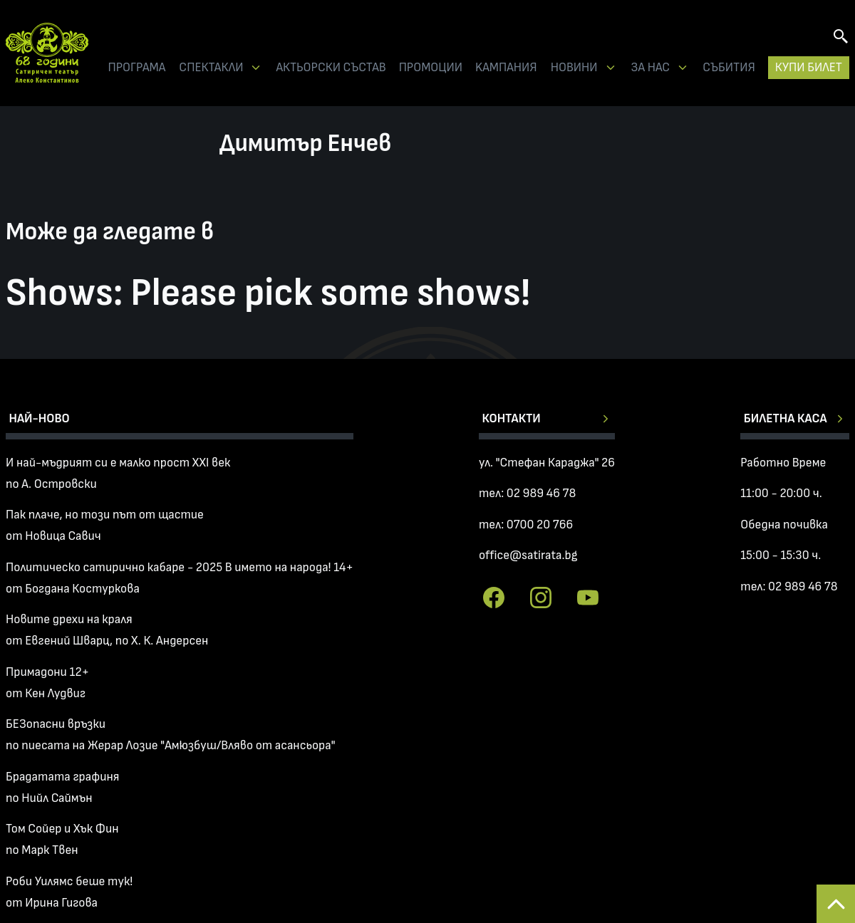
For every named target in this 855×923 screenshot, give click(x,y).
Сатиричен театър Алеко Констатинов (47, 53)
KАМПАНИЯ (506, 67)
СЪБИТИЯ (729, 67)
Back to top (836, 904)
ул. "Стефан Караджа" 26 (547, 462)
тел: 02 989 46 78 (527, 493)
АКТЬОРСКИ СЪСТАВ (330, 67)
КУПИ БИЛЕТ (808, 67)
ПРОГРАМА (136, 67)
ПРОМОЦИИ (430, 67)
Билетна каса (785, 418)
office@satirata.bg (528, 555)
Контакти (511, 418)
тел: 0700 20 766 (526, 524)
